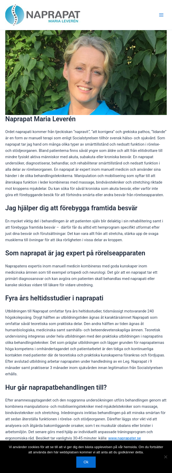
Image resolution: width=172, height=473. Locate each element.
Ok (86, 462)
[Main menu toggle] (161, 14)
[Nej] (165, 456)
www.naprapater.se (124, 438)
